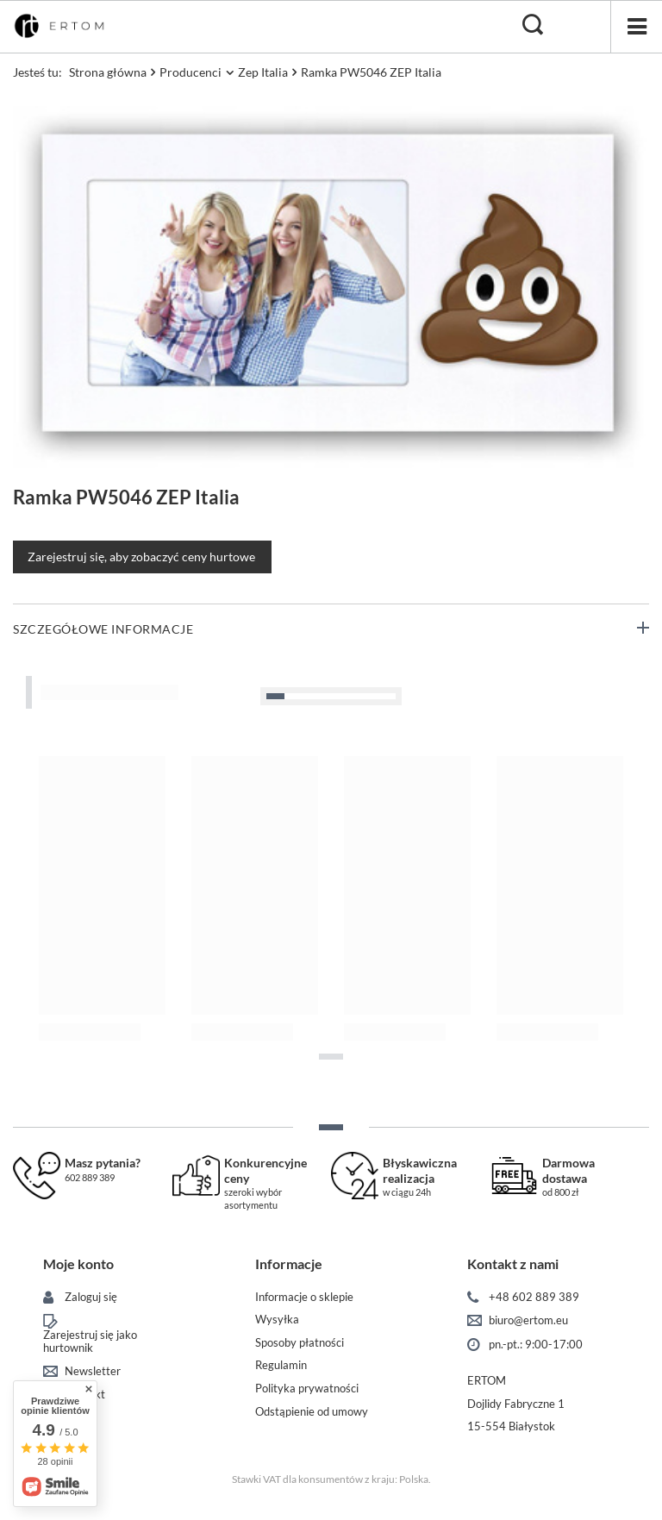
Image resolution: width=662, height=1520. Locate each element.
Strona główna (108, 72)
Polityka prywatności (307, 1388)
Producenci (190, 72)
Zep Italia (263, 72)
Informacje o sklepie (304, 1297)
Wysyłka (277, 1319)
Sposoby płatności (299, 1342)
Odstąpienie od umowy (311, 1411)
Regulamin (281, 1365)
